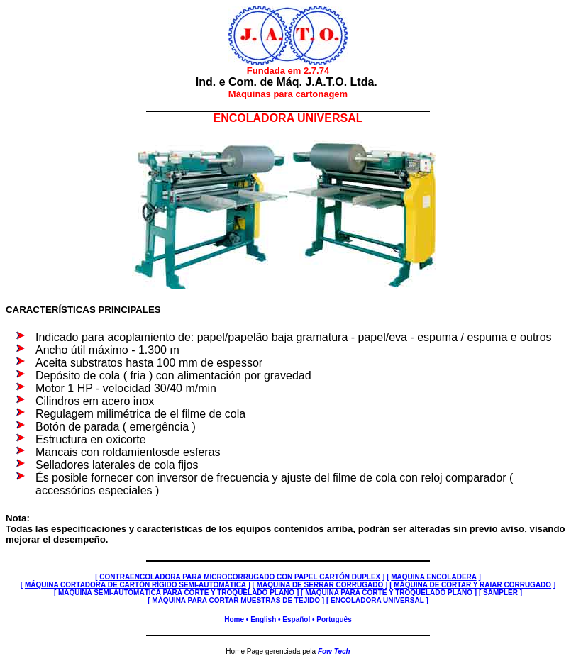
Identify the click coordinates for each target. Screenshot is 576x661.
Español (296, 619)
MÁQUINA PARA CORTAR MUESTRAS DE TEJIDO (236, 600)
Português (333, 619)
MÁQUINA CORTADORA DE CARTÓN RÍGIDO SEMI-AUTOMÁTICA (135, 585)
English (263, 619)
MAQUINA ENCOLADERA (433, 577)
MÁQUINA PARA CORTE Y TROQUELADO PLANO (388, 592)
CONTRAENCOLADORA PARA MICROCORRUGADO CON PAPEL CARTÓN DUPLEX (239, 577)
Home (234, 619)
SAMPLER (500, 592)
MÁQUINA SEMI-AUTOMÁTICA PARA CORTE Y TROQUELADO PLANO (176, 592)
